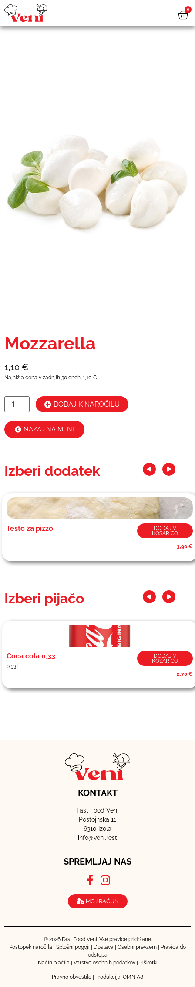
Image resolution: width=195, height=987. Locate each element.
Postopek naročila (30, 947)
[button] (149, 469)
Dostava (104, 947)
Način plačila (54, 963)
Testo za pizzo (30, 528)
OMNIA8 (133, 977)
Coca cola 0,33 (31, 656)
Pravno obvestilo (71, 977)
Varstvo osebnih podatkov (104, 963)
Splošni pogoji (73, 947)
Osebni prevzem (137, 947)
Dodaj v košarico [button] (165, 530)
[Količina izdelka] (17, 404)
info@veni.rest (97, 837)
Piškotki (148, 963)
